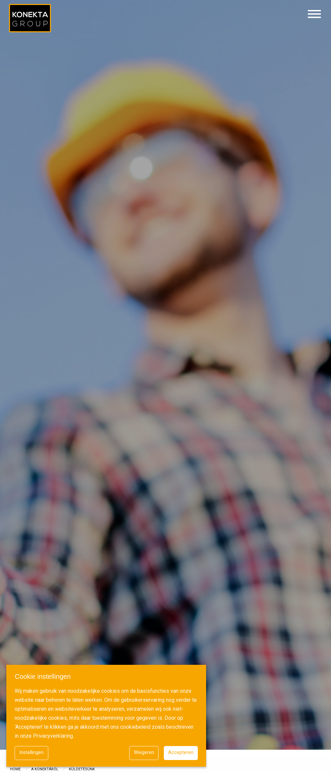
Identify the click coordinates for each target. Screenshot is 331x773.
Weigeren (144, 752)
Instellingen (31, 752)
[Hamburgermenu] (314, 14)
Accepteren (180, 752)
